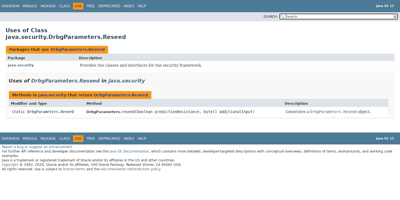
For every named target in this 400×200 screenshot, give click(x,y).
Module (30, 6)
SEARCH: (270, 17)
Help (142, 6)
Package (48, 6)
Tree (90, 6)
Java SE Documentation (129, 151)
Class (64, 6)
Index (129, 6)
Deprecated (109, 6)
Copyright (10, 165)
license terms (74, 169)
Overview (10, 6)
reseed (128, 111)
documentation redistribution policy (130, 169)
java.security (21, 65)
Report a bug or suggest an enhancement (37, 147)
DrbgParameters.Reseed (78, 49)
